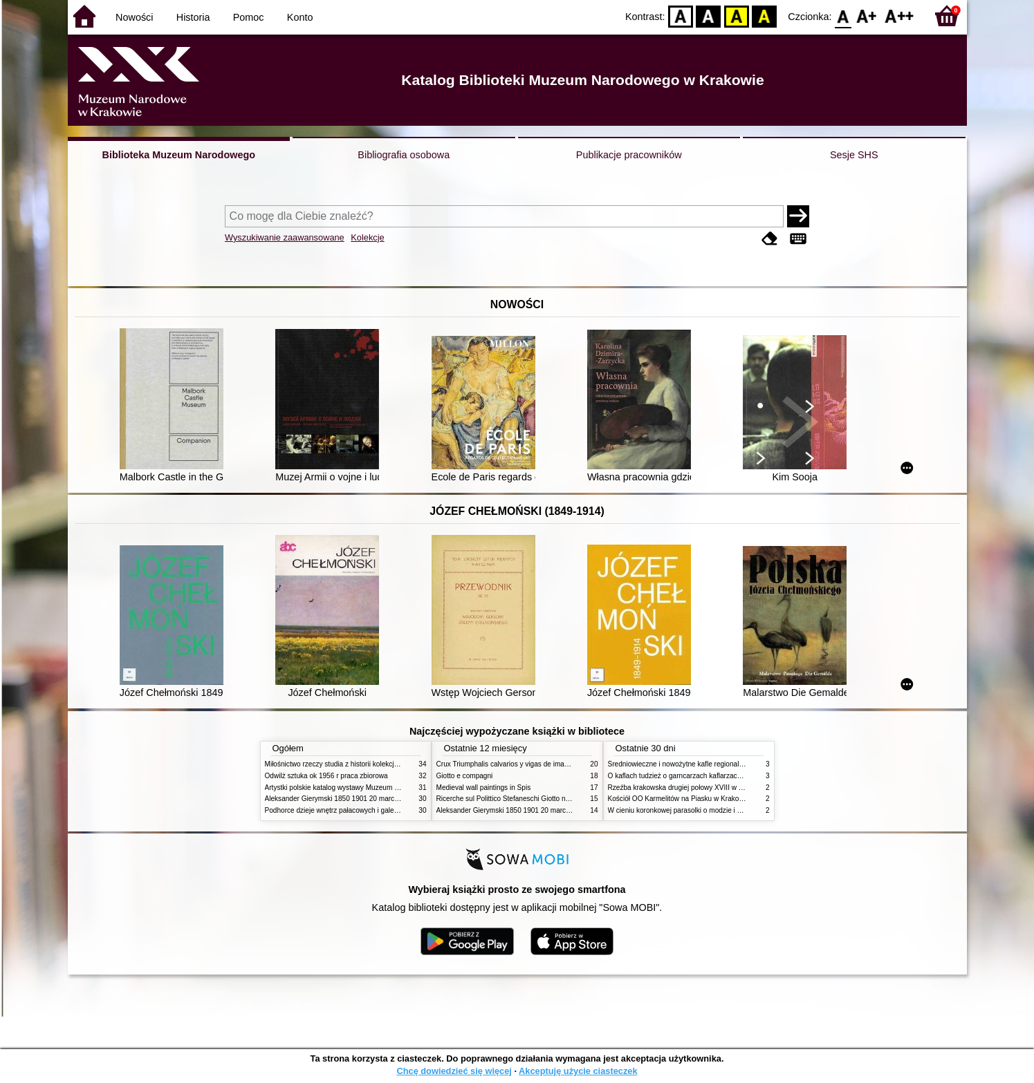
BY (764, 15)
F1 (867, 15)
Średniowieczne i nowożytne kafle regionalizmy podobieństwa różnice (715, 764)
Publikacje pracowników (629, 154)
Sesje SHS (854, 154)
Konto (300, 17)
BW (709, 15)
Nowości (134, 17)
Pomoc (248, 17)
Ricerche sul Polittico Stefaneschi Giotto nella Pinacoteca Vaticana (539, 798)
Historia (193, 17)
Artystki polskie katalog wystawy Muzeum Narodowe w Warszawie (367, 787)
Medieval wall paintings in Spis (483, 787)
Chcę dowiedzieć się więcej (453, 1071)
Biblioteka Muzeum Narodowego (178, 154)
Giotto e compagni (464, 776)
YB (736, 15)
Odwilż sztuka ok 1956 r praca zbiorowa (326, 776)
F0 (843, 15)
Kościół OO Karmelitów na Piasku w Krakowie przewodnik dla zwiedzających (726, 798)
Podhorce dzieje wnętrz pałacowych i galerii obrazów (346, 810)
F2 (899, 15)
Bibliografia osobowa (404, 154)
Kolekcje (367, 237)
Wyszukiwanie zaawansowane (284, 237)
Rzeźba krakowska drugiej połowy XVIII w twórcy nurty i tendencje (710, 787)
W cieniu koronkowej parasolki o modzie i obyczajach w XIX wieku (710, 810)
